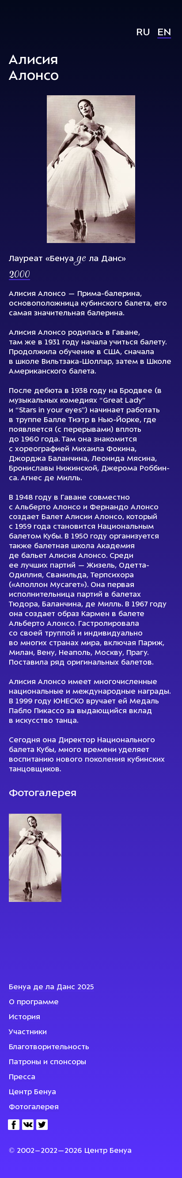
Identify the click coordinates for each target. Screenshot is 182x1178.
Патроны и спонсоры (47, 1062)
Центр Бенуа (32, 1092)
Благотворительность (49, 1047)
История (24, 1017)
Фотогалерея (34, 1107)
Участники (28, 1032)
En (164, 32)
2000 (19, 275)
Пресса (22, 1077)
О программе (34, 1002)
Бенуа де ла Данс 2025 (51, 987)
